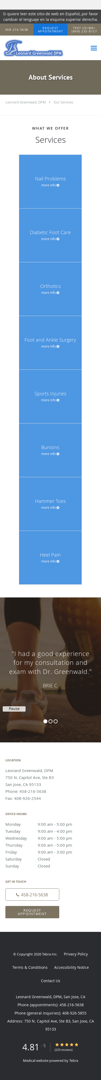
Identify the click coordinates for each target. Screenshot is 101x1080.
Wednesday (44, 838)
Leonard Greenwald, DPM (25, 102)
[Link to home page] (44, 48)
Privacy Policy (76, 953)
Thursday (44, 845)
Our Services (63, 102)
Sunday (44, 865)
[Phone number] (32, 894)
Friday (44, 851)
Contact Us (50, 980)
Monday (44, 824)
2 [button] (50, 721)
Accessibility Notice (71, 967)
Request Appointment (32, 912)
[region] (50, 664)
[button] (50, 30)
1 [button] (45, 721)
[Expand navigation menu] (94, 48)
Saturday (44, 858)
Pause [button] (14, 708)
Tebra (73, 1060)
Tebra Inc (49, 954)
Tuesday (44, 831)
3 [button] (55, 721)
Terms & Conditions (30, 967)
